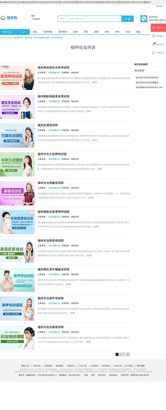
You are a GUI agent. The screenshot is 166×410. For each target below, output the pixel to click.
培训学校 (47, 32)
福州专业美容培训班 (51, 240)
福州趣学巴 (18, 38)
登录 (93, 375)
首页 (35, 32)
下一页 (126, 354)
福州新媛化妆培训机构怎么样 (149, 87)
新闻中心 (71, 366)
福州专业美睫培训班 (51, 182)
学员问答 (83, 366)
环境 (128, 32)
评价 (117, 32)
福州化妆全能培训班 (51, 327)
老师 (75, 32)
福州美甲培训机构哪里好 (147, 77)
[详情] (94, 82)
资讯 (86, 32)
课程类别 (62, 32)
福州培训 (29, 38)
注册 (86, 375)
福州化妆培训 (57, 38)
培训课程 (48, 366)
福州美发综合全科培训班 (54, 67)
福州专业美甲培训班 (51, 298)
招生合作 (160, 6)
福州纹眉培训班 (48, 125)
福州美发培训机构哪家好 (147, 82)
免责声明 (125, 375)
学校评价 (94, 366)
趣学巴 (21, 375)
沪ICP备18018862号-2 (47, 375)
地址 (138, 32)
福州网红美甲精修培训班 (54, 269)
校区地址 (106, 366)
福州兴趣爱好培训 (42, 38)
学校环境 (118, 366)
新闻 (96, 32)
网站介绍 (25, 366)
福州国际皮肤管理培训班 (54, 211)
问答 (107, 32)
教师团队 (60, 366)
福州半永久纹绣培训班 (52, 154)
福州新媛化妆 (54, 72)
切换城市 (36, 19)
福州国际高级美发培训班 (54, 96)
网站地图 (141, 366)
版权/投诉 (113, 375)
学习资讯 (129, 366)
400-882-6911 (74, 375)
